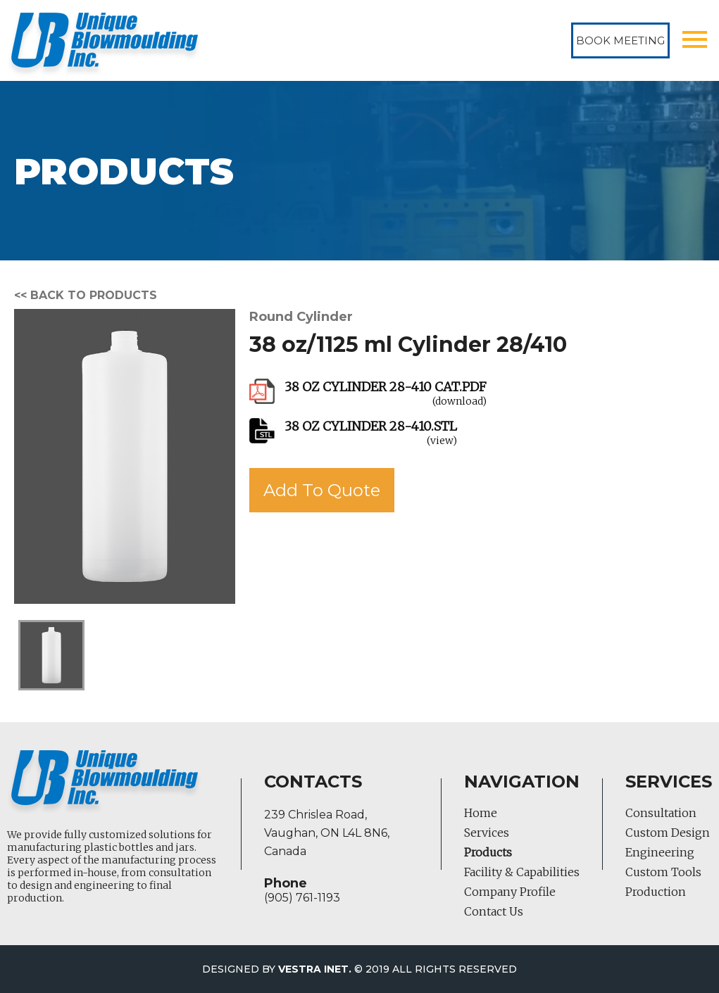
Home (480, 813)
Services (486, 833)
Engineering (659, 852)
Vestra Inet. (314, 969)
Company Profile (510, 892)
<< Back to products (85, 295)
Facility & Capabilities (522, 872)
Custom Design (667, 833)
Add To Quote (321, 490)
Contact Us (493, 911)
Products (488, 852)
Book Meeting (620, 40)
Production (655, 892)
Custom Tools (663, 872)
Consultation (660, 813)
